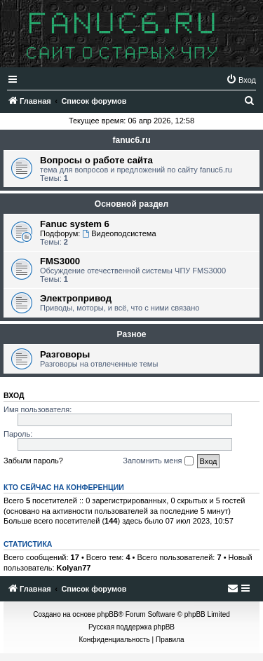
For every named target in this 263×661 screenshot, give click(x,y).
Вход (14, 395)
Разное (132, 334)
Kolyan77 (74, 568)
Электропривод (76, 298)
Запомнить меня (158, 461)
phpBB (108, 614)
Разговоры (65, 354)
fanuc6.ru (131, 140)
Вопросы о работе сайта (96, 160)
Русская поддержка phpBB (131, 627)
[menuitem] (241, 79)
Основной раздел (131, 204)
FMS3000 (60, 261)
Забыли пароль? (33, 460)
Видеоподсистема (119, 233)
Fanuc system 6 (74, 224)
